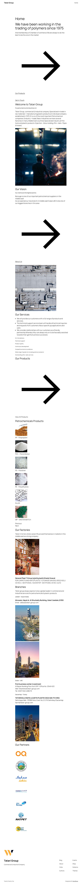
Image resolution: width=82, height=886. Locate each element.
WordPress (75, 881)
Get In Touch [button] (19, 100)
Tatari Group (9, 3)
